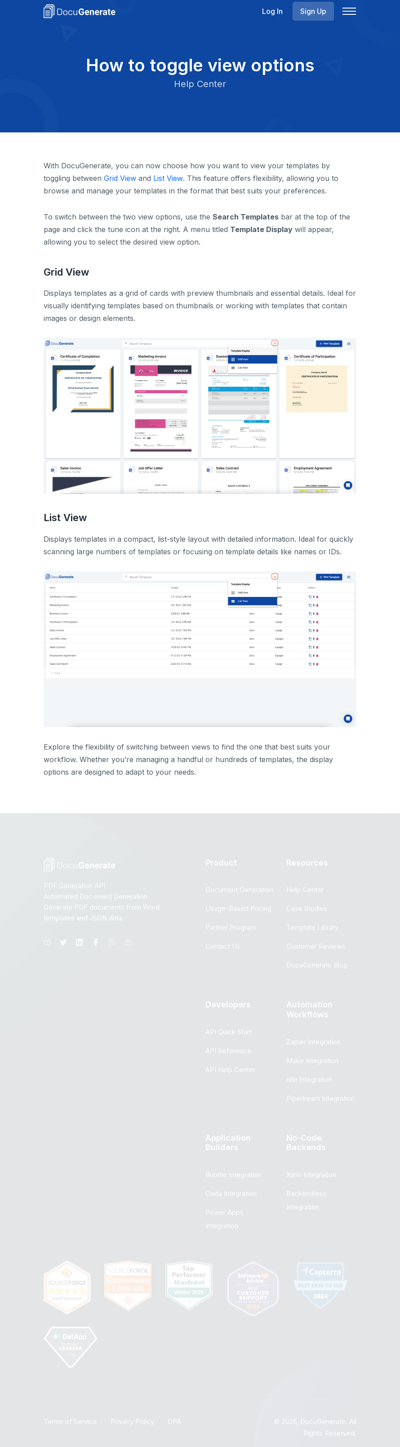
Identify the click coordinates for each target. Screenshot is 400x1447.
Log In (272, 11)
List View (168, 178)
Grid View (120, 178)
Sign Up (313, 11)
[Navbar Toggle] (349, 11)
